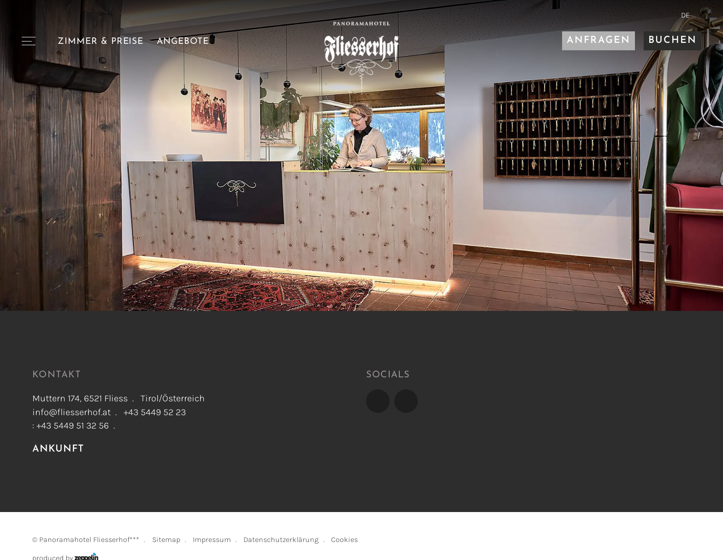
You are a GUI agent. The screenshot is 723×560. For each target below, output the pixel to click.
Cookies (344, 540)
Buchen (672, 40)
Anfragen (598, 40)
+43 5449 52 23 (155, 412)
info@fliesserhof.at (71, 412)
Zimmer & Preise (101, 41)
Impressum (212, 540)
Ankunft (58, 449)
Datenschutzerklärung (281, 540)
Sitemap (166, 540)
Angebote (183, 41)
